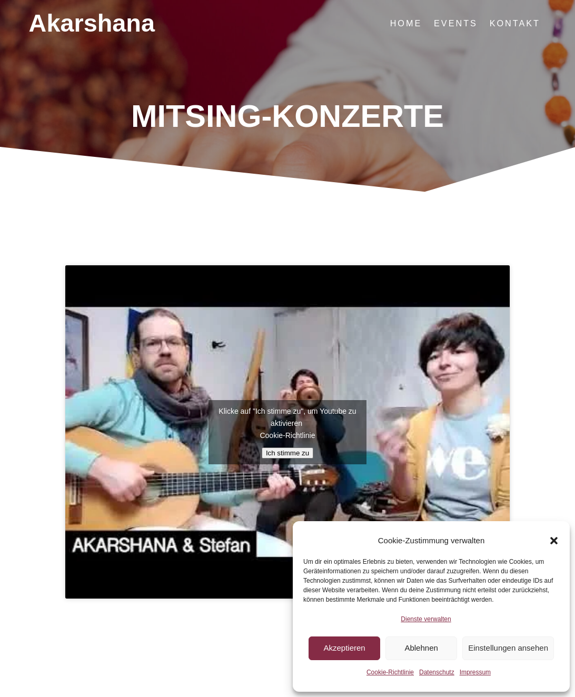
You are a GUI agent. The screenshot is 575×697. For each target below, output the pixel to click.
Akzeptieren (344, 647)
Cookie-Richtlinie (390, 672)
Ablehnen (421, 647)
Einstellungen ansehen (508, 647)
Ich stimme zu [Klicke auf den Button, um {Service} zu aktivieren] (287, 453)
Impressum (475, 672)
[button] (554, 540)
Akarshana (92, 23)
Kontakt (515, 23)
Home (406, 23)
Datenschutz (436, 672)
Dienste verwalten (426, 619)
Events (456, 23)
